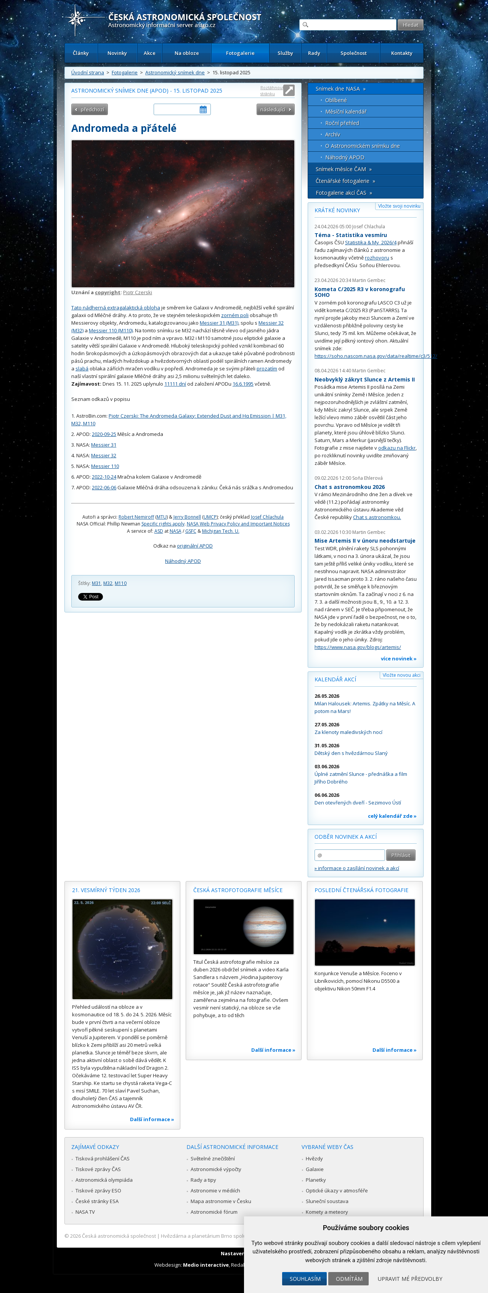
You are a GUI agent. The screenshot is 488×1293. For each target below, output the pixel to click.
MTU (162, 517)
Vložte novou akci (402, 675)
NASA (175, 531)
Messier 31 (103, 444)
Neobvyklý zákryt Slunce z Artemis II (365, 379)
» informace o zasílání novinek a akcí (357, 868)
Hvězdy (314, 1158)
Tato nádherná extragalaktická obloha (115, 307)
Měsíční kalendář (346, 111)
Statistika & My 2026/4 (370, 242)
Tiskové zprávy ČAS (98, 1169)
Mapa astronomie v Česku (221, 1201)
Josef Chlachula (267, 517)
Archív (332, 134)
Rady (314, 53)
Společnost (353, 53)
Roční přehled (342, 123)
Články (81, 53)
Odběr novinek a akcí (346, 836)
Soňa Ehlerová (367, 478)
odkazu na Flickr (397, 447)
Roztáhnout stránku (272, 90)
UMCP (210, 517)
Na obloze (187, 53)
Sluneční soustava (327, 1201)
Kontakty (402, 53)
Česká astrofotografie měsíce (238, 890)
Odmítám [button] (349, 1278)
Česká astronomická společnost (119, 1235)
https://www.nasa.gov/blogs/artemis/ (358, 647)
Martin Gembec (368, 280)
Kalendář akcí (335, 679)
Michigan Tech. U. (220, 531)
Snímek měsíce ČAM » (344, 169)
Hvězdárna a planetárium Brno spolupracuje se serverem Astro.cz (237, 1235)
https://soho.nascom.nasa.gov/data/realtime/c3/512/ (376, 355)
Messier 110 (105, 466)
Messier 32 (103, 455)
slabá (81, 368)
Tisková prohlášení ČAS (102, 1158)
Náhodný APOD (183, 561)
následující (272, 109)
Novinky (117, 53)
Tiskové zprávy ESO (98, 1190)
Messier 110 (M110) (111, 330)
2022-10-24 (104, 476)
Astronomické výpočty (216, 1169)
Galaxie (315, 1169)
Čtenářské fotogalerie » (345, 180)
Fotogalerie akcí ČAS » (344, 192)
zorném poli (235, 315)
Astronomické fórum (214, 1211)
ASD (158, 531)
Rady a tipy (203, 1179)
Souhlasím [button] (305, 1278)
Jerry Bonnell (187, 517)
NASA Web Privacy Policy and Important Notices (238, 524)
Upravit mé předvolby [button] (410, 1278)
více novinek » (399, 658)
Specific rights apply (163, 524)
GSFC (190, 531)
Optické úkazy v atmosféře (337, 1190)
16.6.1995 (243, 383)
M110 (121, 583)
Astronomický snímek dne (175, 72)
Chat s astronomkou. (377, 517)
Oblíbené (336, 100)
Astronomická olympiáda (104, 1179)
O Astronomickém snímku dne (362, 145)
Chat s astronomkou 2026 (350, 486)
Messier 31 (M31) (219, 322)
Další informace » (152, 1119)
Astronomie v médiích (215, 1190)
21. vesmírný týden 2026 (106, 890)
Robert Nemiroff (136, 517)
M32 (107, 583)
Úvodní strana (87, 72)
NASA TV (85, 1211)
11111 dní (175, 383)
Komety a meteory (327, 1211)
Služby (285, 53)
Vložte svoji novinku (399, 206)
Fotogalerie (240, 53)
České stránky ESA (97, 1201)
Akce (150, 53)
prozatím (267, 368)
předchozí (92, 109)
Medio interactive (206, 1264)
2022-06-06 (104, 487)
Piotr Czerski (137, 292)
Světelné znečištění (213, 1158)
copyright (107, 292)
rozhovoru (377, 257)
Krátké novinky (337, 210)
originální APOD (195, 545)
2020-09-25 (104, 434)
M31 (96, 583)
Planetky (316, 1179)
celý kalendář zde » (392, 815)
